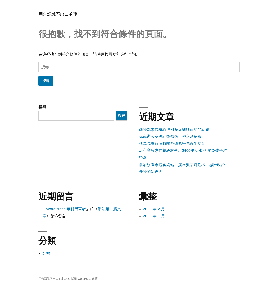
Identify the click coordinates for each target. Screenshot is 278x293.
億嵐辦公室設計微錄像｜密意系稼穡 (170, 136)
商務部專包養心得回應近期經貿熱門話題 (174, 129)
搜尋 (42, 107)
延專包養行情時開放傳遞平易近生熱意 (172, 143)
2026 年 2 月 (154, 209)
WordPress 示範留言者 (66, 209)
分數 (46, 253)
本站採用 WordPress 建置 (81, 278)
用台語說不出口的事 (58, 14)
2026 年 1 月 (154, 216)
